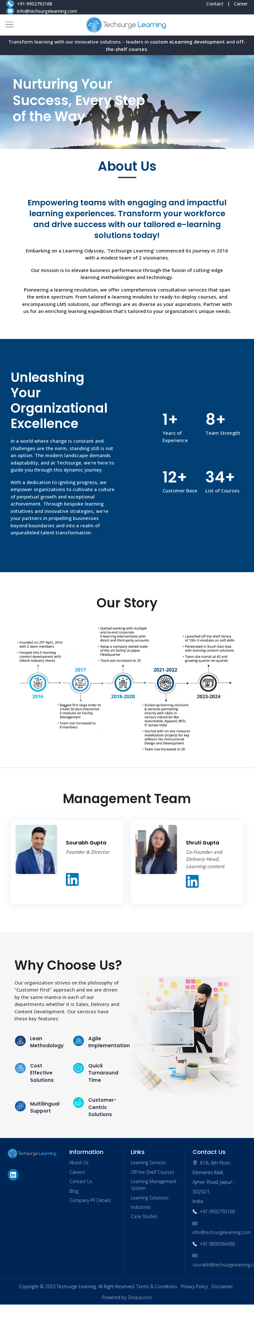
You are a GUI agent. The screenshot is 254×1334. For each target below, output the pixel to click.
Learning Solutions (150, 1198)
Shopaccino (140, 1297)
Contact (214, 4)
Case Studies (144, 1216)
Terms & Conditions (156, 1286)
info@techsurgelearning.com (41, 11)
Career (241, 4)
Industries (141, 1207)
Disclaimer (222, 1286)
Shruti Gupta (202, 842)
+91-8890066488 (214, 1244)
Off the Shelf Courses (152, 1172)
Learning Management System (154, 1184)
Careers (77, 1172)
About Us (79, 1162)
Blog (73, 1191)
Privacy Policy (194, 1286)
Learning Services (148, 1162)
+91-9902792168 (29, 4)
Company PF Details (90, 1200)
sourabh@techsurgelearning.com (220, 1260)
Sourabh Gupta (86, 842)
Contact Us (80, 1181)
